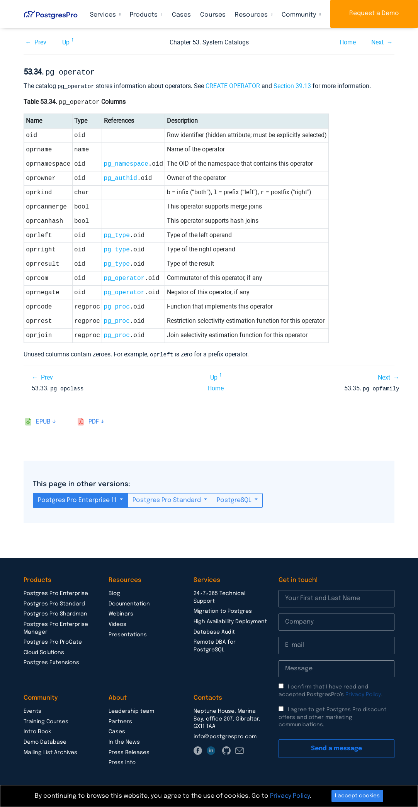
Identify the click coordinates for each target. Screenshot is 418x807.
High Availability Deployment (230, 619)
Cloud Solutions (44, 650)
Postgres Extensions (51, 660)
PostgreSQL (235, 498)
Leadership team (131, 709)
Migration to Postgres (223, 609)
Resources (252, 15)
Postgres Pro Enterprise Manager (56, 626)
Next (377, 42)
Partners (120, 719)
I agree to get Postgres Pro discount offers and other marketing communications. (332, 715)
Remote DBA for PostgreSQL (215, 644)
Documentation (129, 602)
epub (43, 420)
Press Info (122, 760)
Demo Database (45, 740)
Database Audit (214, 630)
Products (144, 15)
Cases (181, 15)
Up (66, 42)
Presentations (128, 633)
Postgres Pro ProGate (53, 640)
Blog (114, 591)
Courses (213, 15)
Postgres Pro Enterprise (56, 591)
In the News (124, 740)
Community (300, 15)
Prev (40, 42)
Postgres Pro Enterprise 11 (78, 498)
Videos (117, 622)
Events (32, 709)
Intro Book (37, 729)
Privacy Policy (363, 692)
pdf (93, 420)
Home (348, 42)
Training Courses (46, 719)
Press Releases (129, 750)
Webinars (121, 612)
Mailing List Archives (50, 750)
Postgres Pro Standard (167, 498)
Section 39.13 (292, 85)
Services (103, 15)
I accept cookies (357, 796)
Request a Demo (374, 13)
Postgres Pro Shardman (55, 612)
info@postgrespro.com (225, 734)
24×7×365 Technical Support (219, 595)
